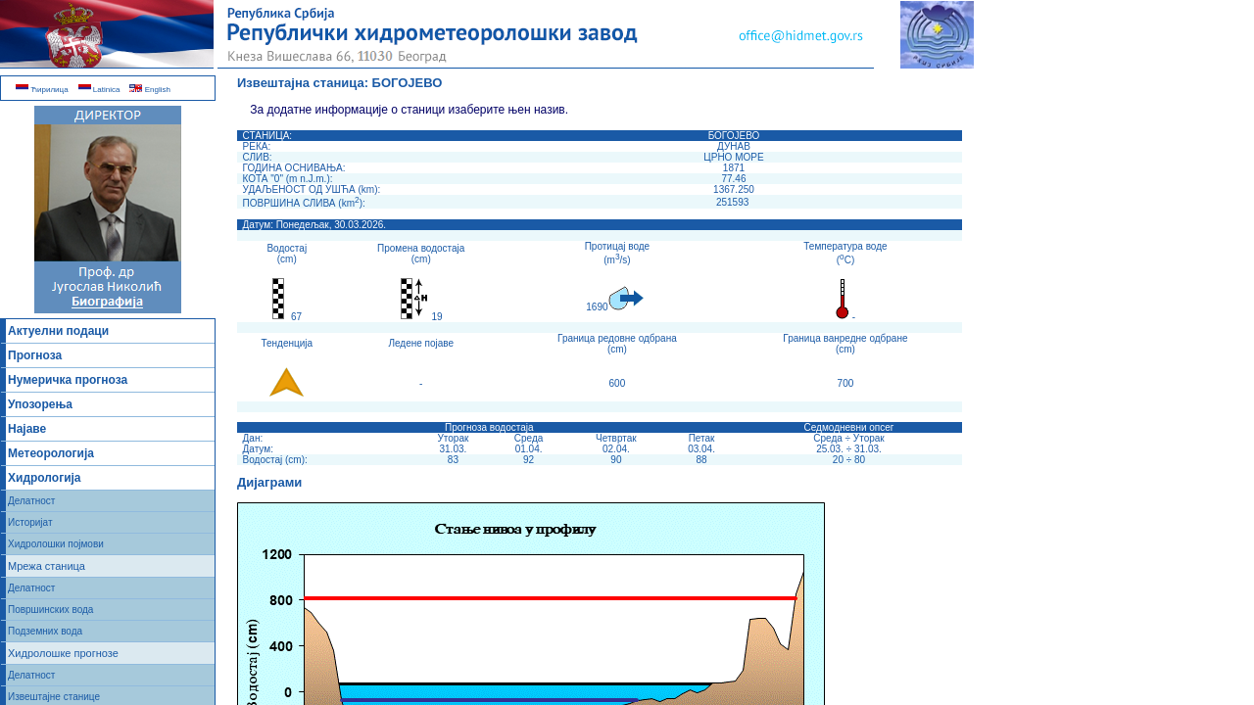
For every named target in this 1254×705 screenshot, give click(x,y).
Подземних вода (45, 631)
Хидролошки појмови (56, 544)
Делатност (31, 500)
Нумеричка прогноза (67, 380)
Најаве (27, 429)
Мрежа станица (46, 566)
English (149, 89)
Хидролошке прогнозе (63, 653)
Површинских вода (50, 609)
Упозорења (40, 404)
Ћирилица (42, 89)
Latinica (99, 89)
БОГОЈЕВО (407, 82)
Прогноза (35, 355)
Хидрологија (44, 478)
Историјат (30, 522)
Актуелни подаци (58, 331)
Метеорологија (51, 453)
